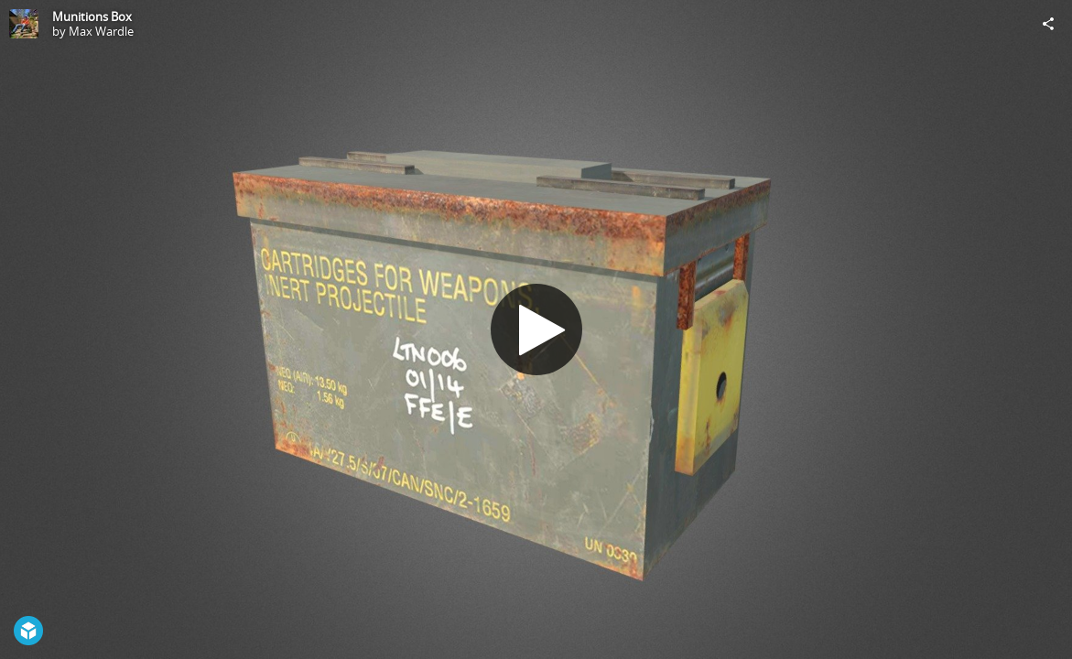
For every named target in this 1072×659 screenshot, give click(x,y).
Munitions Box (92, 16)
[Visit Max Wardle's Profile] (23, 23)
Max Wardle (101, 31)
